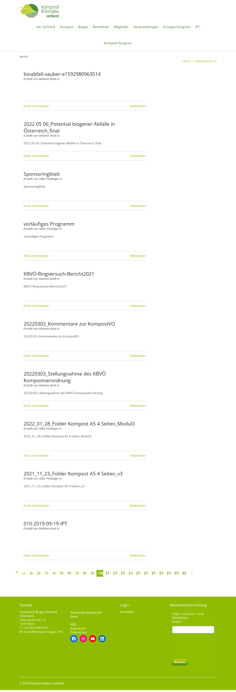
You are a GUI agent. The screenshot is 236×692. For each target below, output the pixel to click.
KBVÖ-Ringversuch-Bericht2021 (59, 273)
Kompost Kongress (118, 43)
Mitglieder (121, 27)
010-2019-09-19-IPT (45, 523)
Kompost (66, 27)
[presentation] (202, 646)
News (74, 616)
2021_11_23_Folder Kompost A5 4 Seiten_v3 (73, 473)
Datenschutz (78, 632)
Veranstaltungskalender (86, 612)
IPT (197, 27)
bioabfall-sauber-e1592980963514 (62, 73)
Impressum (78, 628)
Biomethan (101, 27)
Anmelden (127, 612)
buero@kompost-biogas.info (43, 632)
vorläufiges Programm (49, 223)
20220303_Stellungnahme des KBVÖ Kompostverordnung (65, 377)
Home (187, 61)
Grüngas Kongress (177, 27)
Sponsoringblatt (42, 173)
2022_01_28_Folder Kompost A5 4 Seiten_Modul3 (79, 423)
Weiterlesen (138, 106)
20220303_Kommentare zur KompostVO (69, 323)
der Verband (45, 27)
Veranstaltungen (145, 27)
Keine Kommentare (36, 106)
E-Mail (177, 622)
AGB (73, 624)
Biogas (83, 27)
